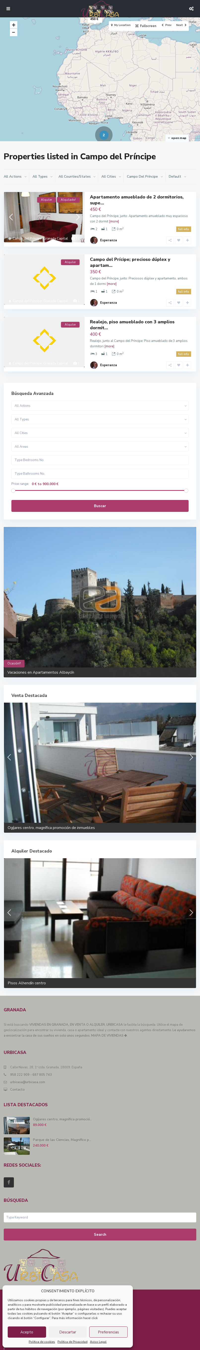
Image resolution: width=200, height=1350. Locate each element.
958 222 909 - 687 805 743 (31, 1062)
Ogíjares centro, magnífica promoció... (62, 1106)
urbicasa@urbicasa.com (27, 1069)
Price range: (20, 471)
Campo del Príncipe (27, 238)
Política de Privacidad (72, 1342)
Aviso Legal (98, 1342)
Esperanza (108, 236)
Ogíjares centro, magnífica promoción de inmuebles (51, 815)
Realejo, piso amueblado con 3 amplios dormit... (132, 316)
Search (100, 1221)
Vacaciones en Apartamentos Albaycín (40, 659)
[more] (114, 221)
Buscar (100, 493)
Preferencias (108, 1332)
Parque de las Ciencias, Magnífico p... (62, 1127)
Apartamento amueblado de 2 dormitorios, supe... (137, 200)
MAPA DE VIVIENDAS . (109, 1023)
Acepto (26, 1332)
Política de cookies (42, 1342)
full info (183, 229)
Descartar (67, 1332)
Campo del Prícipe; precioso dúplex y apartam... (130, 258)
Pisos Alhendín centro (27, 970)
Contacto (17, 1077)
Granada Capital (55, 238)
